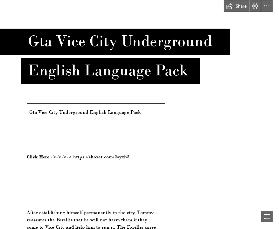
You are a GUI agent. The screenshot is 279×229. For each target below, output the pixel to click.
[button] (236, 6)
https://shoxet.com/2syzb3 (101, 156)
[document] (139, 114)
